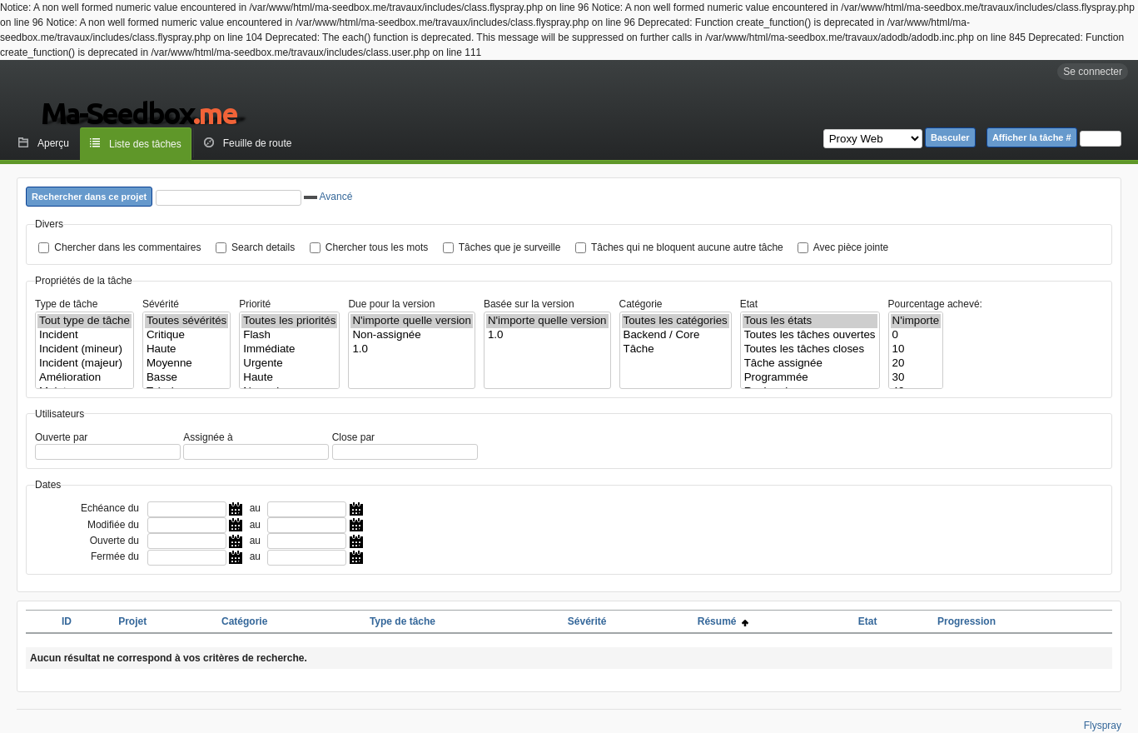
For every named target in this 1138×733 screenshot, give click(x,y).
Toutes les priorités (289, 321)
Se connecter (1092, 71)
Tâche (675, 349)
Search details (263, 247)
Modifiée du (113, 525)
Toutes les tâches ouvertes (810, 335)
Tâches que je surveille (510, 247)
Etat (749, 304)
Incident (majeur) (84, 364)
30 (916, 378)
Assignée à (207, 437)
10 (916, 349)
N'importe (916, 321)
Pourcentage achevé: (935, 304)
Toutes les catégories (675, 321)
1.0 (411, 349)
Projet (132, 621)
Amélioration (84, 378)
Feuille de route (257, 143)
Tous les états (810, 321)
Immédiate (289, 349)
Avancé (328, 196)
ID (67, 621)
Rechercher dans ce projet (89, 197)
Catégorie (641, 304)
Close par (353, 437)
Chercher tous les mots (376, 247)
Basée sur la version (529, 304)
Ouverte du (114, 540)
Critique (186, 335)
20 (916, 364)
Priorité (255, 304)
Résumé (723, 621)
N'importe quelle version (411, 321)
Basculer (950, 137)
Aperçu (53, 143)
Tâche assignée (810, 364)
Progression (966, 621)
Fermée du (115, 556)
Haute (186, 349)
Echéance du (110, 508)
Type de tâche (66, 304)
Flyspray (1102, 725)
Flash (289, 335)
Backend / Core (675, 335)
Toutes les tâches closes (810, 349)
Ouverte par (61, 437)
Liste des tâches (145, 144)
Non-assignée (411, 335)
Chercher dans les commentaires (127, 247)
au (255, 508)
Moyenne (186, 364)
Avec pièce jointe (851, 247)
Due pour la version (391, 304)
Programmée (810, 378)
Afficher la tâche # (1031, 137)
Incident (84, 335)
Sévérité (160, 304)
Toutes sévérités (186, 321)
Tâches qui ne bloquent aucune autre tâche (687, 247)
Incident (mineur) (84, 349)
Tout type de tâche (84, 321)
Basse (186, 378)
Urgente (289, 364)
